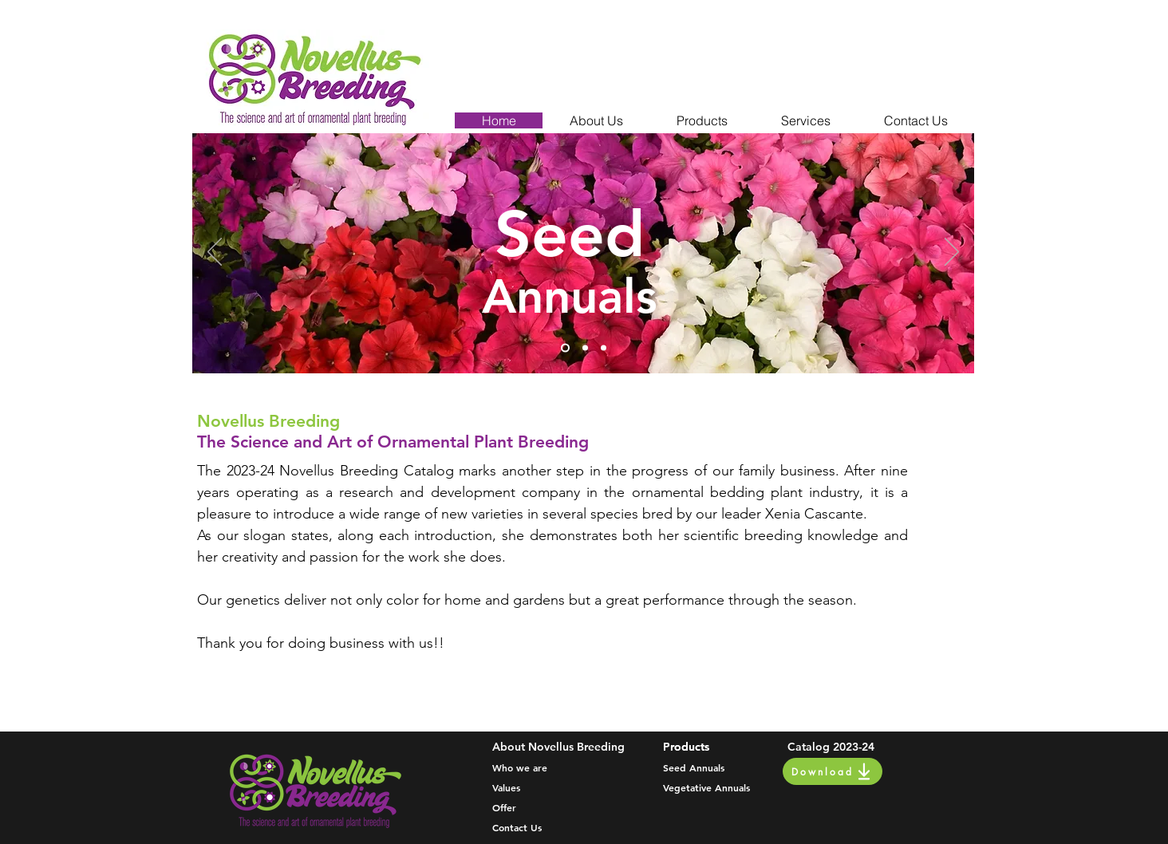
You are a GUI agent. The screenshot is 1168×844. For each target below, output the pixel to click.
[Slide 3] (603, 348)
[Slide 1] (565, 348)
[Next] (952, 253)
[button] (596, 120)
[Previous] (214, 253)
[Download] (832, 771)
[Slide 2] (585, 348)
